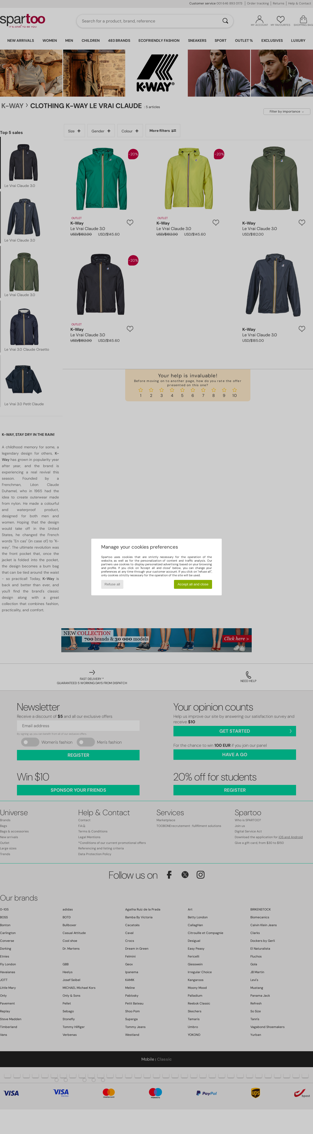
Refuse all (112, 584)
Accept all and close (193, 584)
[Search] (225, 21)
